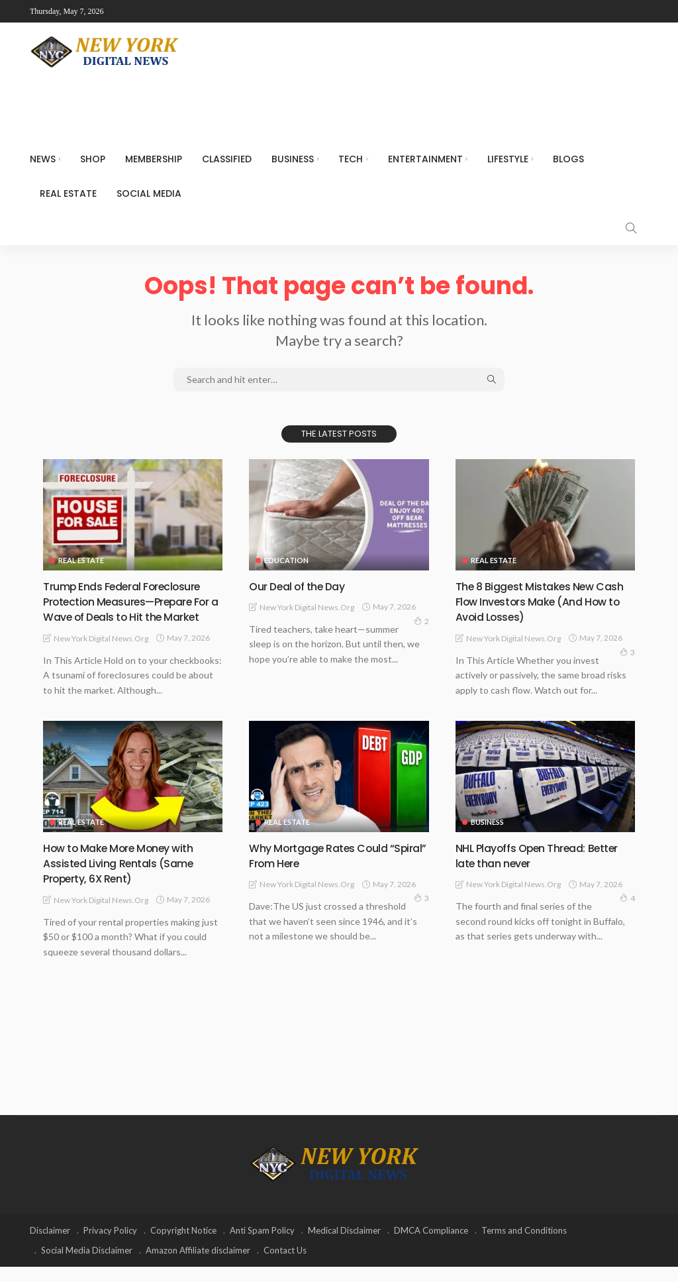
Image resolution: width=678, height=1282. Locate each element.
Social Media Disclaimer (86, 1265)
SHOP (92, 159)
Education (286, 560)
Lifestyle (507, 159)
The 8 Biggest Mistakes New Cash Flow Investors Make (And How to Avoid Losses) (542, 601)
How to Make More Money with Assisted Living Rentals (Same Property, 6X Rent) (127, 878)
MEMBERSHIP (153, 159)
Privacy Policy (110, 1245)
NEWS (43, 159)
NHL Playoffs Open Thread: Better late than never (528, 870)
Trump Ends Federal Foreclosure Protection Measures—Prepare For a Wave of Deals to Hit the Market (130, 609)
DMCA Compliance (431, 1245)
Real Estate (68, 193)
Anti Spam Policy (262, 1245)
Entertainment (425, 159)
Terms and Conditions (524, 1245)
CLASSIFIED (227, 159)
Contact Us (285, 1265)
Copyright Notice (183, 1245)
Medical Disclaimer (344, 1245)
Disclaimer (50, 1245)
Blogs (568, 159)
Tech (350, 159)
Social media (149, 193)
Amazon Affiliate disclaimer (198, 1265)
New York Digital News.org (101, 654)
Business (292, 159)
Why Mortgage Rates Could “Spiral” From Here (325, 870)
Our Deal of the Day (303, 586)
